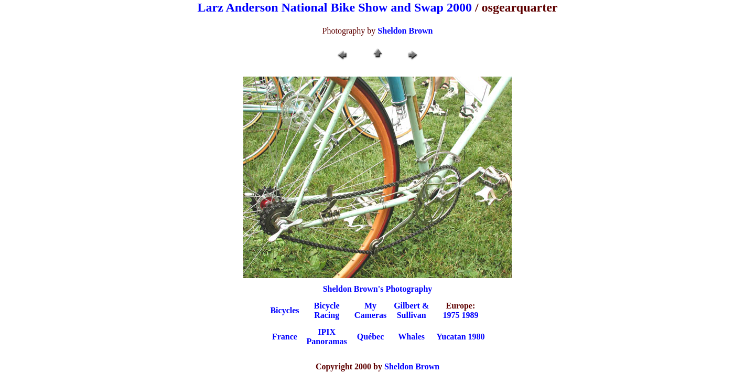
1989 (469, 315)
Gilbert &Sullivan (411, 310)
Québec (370, 336)
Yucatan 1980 (460, 336)
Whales (411, 336)
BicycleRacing (327, 310)
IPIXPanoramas (327, 336)
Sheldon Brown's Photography (378, 288)
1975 (451, 315)
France (284, 336)
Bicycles (284, 310)
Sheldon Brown (405, 30)
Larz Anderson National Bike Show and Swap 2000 (335, 7)
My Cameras (370, 310)
